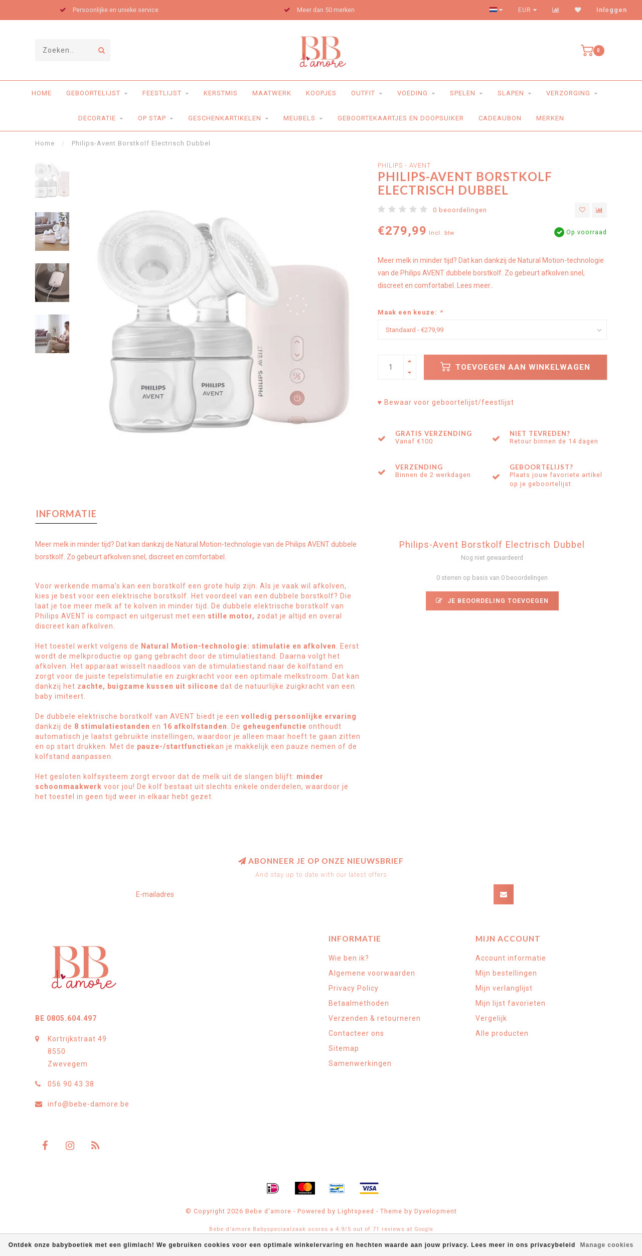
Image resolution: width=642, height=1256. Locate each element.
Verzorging (568, 93)
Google (423, 1229)
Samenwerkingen (360, 1063)
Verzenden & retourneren (375, 1018)
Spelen (462, 93)
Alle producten (502, 1033)
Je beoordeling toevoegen (492, 600)
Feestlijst (162, 93)
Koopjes (321, 93)
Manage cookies (607, 1244)
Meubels (299, 118)
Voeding (412, 93)
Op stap (152, 118)
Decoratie (97, 118)
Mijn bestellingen (506, 973)
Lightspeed (356, 1211)
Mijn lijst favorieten (510, 1003)
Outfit (363, 93)
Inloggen (611, 10)
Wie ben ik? (349, 958)
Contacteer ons (356, 1033)
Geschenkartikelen (224, 118)
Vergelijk (491, 1018)
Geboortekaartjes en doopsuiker (401, 118)
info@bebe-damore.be (88, 1104)
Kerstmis (221, 93)
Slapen (511, 93)
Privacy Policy (354, 988)
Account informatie (510, 958)
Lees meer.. (475, 285)
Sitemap (344, 1048)
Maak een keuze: (410, 312)
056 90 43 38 (71, 1084)
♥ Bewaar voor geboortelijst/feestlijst (446, 402)
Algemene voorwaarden (372, 973)
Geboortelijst (93, 93)
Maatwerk (271, 93)
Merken (550, 118)
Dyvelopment (435, 1211)
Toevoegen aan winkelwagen (515, 367)
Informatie (66, 513)
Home (42, 93)
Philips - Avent (404, 165)
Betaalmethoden (359, 1003)
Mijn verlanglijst (504, 988)
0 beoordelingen (460, 210)
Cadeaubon (500, 118)
